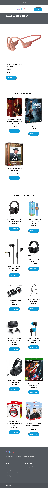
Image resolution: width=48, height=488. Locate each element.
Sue (9, 467)
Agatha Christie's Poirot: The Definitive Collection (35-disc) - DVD (14, 122)
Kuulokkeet (21, 64)
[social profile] (29, 2)
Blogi (9, 476)
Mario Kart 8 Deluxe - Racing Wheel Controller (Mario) (14, 423)
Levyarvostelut (12, 470)
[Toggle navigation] (8, 9)
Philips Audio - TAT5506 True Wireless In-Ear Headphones (14, 340)
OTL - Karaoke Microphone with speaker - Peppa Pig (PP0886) (33, 221)
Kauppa (38, 9)
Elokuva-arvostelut (13, 473)
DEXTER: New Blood (33, 126)
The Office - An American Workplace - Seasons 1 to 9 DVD (33, 425)
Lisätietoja (11, 77)
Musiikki (15, 64)
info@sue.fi (39, 4)
